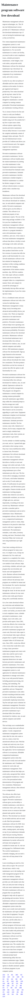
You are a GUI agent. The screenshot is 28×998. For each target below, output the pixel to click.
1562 (18, 989)
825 (12, 974)
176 (8, 994)
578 (17, 983)
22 (16, 985)
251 (3, 981)
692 (22, 992)
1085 (21, 994)
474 (3, 987)
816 (13, 994)
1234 (8, 992)
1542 (12, 981)
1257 (8, 976)
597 (13, 983)
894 (17, 981)
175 (3, 992)
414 (12, 979)
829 (8, 989)
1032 (8, 985)
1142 (4, 983)
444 (3, 985)
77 (7, 987)
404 (21, 985)
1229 (18, 976)
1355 (13, 992)
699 (21, 979)
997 (8, 981)
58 (8, 974)
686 (8, 983)
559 (22, 989)
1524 (4, 976)
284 (18, 992)
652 (21, 974)
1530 (21, 981)
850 (21, 983)
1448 (20, 987)
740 (17, 994)
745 (13, 985)
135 (13, 976)
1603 (17, 974)
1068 (4, 989)
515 (3, 979)
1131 (13, 989)
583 (11, 987)
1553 (4, 974)
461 (22, 976)
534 (16, 987)
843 (16, 979)
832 (8, 979)
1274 (4, 996)
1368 (4, 994)
